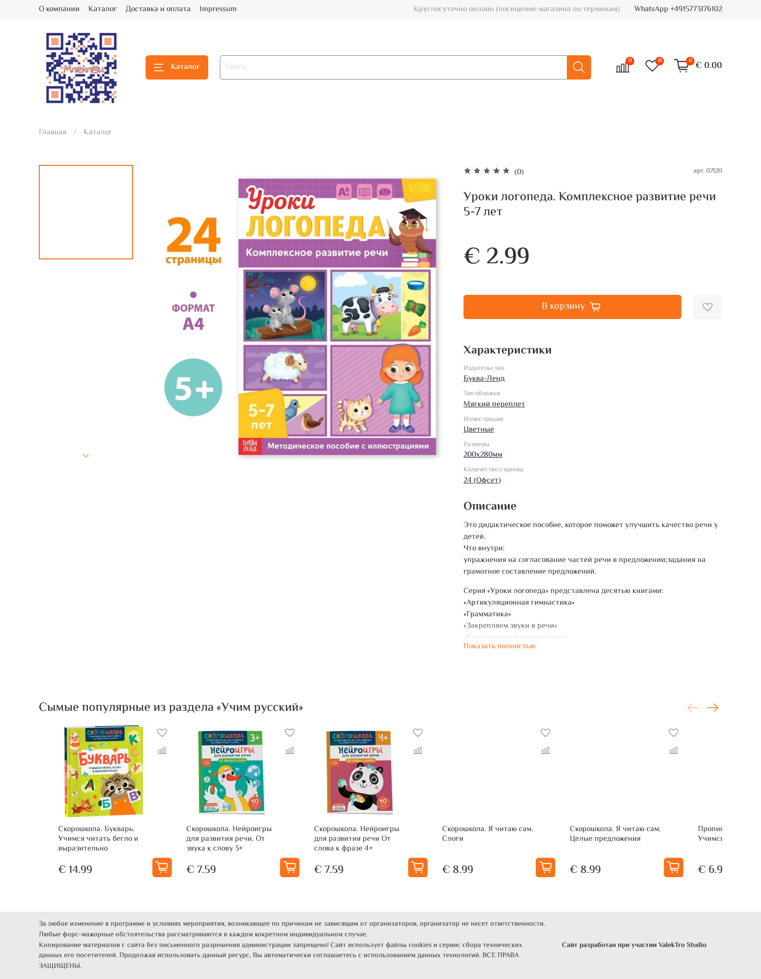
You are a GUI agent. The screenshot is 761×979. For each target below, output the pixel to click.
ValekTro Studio (683, 945)
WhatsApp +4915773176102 (678, 9)
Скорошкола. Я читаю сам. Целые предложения (642, 846)
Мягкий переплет (494, 405)
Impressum (218, 9)
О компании (59, 9)
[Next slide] (86, 455)
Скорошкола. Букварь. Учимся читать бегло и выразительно (79, 851)
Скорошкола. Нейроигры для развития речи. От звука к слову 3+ (229, 851)
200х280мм (482, 455)
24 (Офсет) (482, 481)
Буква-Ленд (484, 379)
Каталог (102, 9)
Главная (52, 133)
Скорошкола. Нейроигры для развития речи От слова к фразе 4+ (368, 851)
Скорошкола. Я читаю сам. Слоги (503, 846)
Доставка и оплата (158, 9)
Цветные (478, 430)
